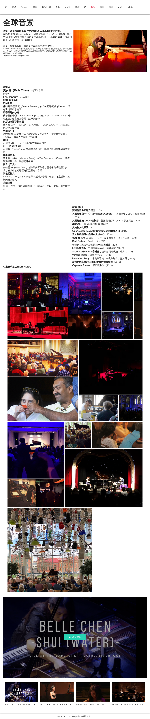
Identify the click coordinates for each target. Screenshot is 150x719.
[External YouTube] (110, 100)
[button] (143, 7)
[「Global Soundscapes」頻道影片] (75, 695)
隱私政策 (86, 716)
